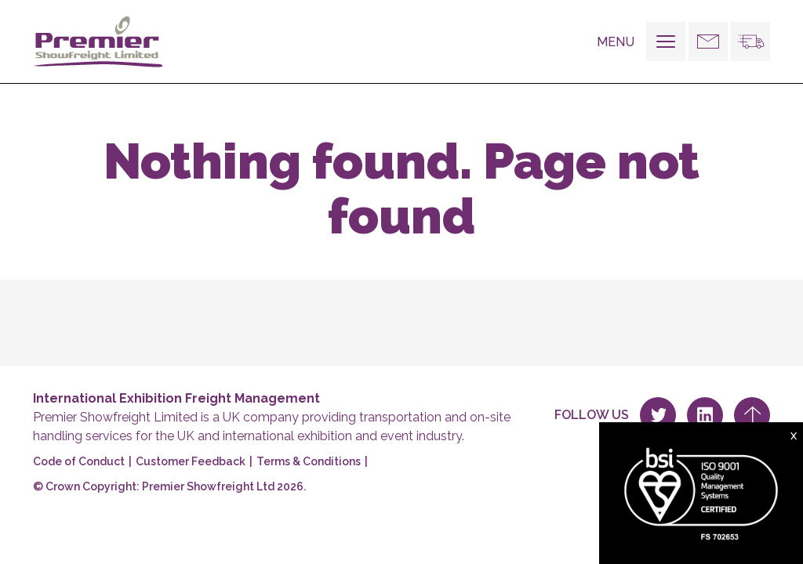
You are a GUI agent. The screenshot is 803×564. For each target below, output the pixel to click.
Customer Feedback (190, 461)
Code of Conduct (79, 461)
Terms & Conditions (308, 461)
